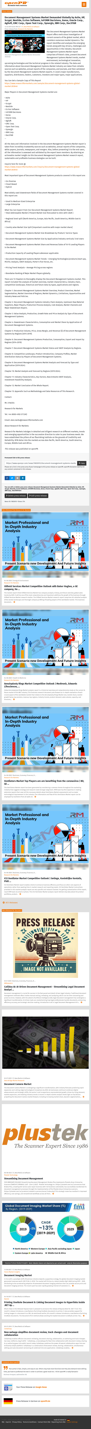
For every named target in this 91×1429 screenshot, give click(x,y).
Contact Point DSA (44, 1422)
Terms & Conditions (29, 1422)
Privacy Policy (17, 1422)
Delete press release (16, 496)
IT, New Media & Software (30, 27)
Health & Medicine (19, 678)
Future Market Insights (12, 1272)
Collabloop (8, 1329)
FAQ (3, 1422)
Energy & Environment (21, 580)
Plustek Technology (11, 1175)
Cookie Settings (72, 1422)
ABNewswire (8, 983)
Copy (82, 463)
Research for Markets (25, 29)
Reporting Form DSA (58, 1422)
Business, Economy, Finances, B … (24, 775)
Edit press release (38, 496)
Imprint (8, 1422)
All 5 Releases (10, 902)
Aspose (6, 1299)
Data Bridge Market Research (14, 1080)
